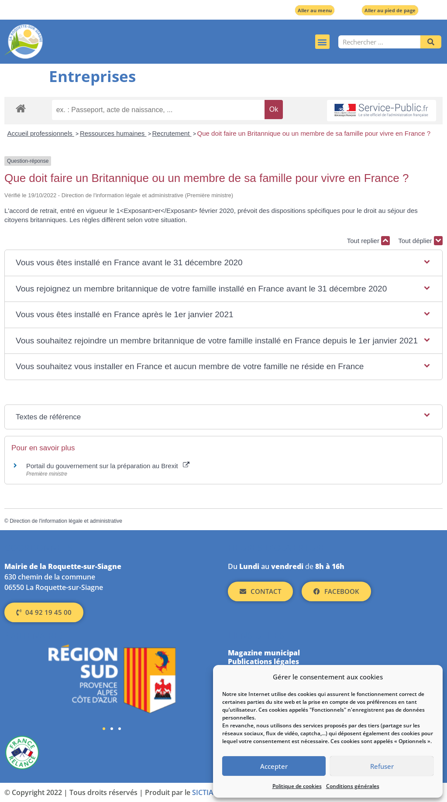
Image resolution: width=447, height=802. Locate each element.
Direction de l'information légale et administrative (66, 521)
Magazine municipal (264, 652)
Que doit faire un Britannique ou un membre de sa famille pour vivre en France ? (313, 133)
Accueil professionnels (40, 133)
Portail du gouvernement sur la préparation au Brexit (107, 466)
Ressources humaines (113, 133)
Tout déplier (420, 240)
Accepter (274, 766)
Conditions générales (352, 786)
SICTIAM (206, 792)
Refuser (382, 766)
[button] (322, 41)
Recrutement (172, 133)
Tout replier (368, 240)
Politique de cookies (297, 786)
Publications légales (263, 661)
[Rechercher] (430, 41)
